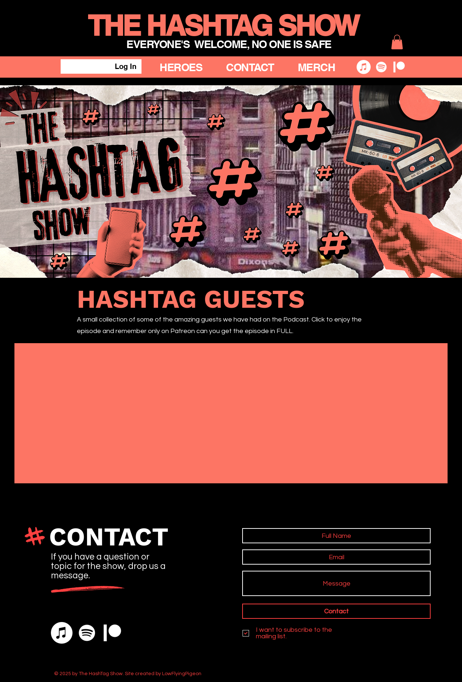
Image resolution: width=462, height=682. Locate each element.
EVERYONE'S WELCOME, (189, 44)
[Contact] (336, 611)
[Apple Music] (364, 67)
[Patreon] (399, 67)
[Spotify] (381, 67)
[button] (397, 42)
